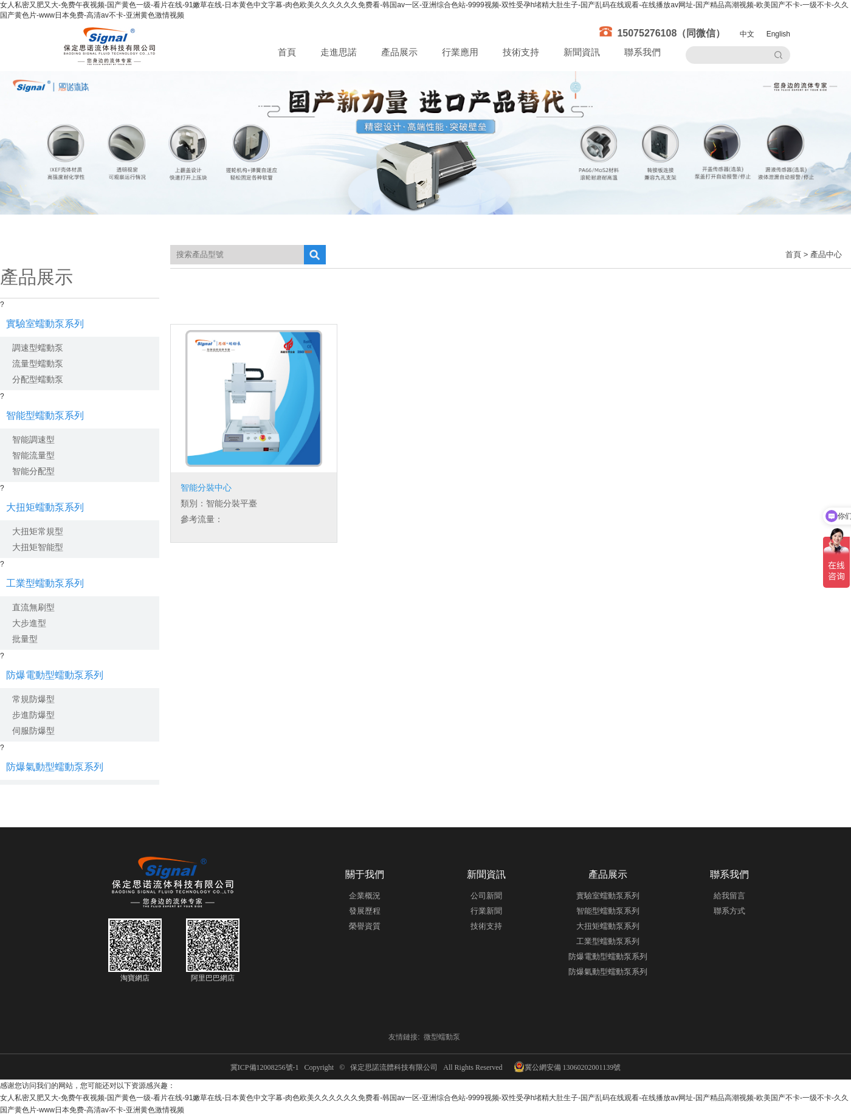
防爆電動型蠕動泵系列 (54, 675)
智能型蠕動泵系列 (45, 415)
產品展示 (399, 52)
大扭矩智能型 (37, 547)
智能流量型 (33, 455)
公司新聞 (486, 895)
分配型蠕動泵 (37, 379)
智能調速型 (33, 439)
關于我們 (364, 874)
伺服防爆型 (33, 730)
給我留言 (729, 895)
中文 (747, 34)
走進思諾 (338, 52)
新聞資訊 (581, 52)
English (778, 34)
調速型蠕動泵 (37, 348)
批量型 (25, 639)
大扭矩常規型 (37, 531)
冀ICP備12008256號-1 (266, 1067)
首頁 (287, 52)
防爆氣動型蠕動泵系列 (54, 767)
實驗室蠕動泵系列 (45, 324)
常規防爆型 (33, 699)
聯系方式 (729, 910)
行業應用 (460, 52)
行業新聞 (486, 910)
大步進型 (29, 623)
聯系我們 (642, 52)
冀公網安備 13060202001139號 (567, 1066)
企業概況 (365, 895)
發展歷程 (365, 910)
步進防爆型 (33, 715)
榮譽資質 (365, 926)
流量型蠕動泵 (37, 363)
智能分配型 (33, 471)
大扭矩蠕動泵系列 (45, 507)
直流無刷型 (33, 607)
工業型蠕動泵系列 (45, 583)
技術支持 (521, 52)
